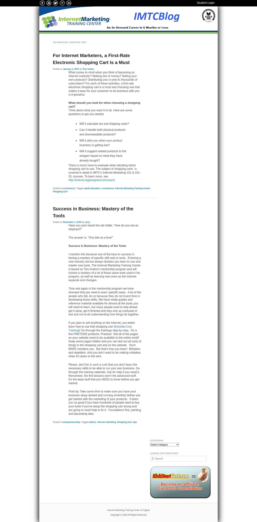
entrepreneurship (71, 422)
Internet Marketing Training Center (132, 188)
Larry (87, 222)
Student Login (206, 2)
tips (135, 422)
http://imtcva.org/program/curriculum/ (92, 180)
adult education (92, 188)
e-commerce (68, 188)
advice (92, 422)
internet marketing (106, 422)
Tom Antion (88, 69)
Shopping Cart (60, 191)
